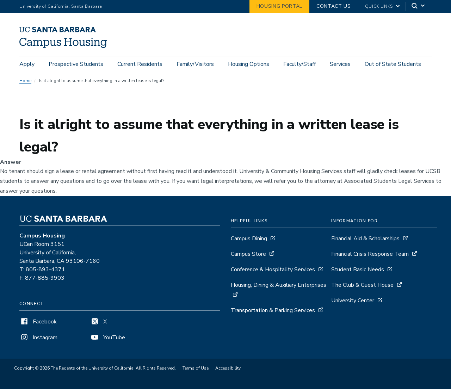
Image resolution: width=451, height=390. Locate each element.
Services (340, 64)
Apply (27, 64)
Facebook (38, 323)
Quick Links (379, 6)
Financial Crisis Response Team (370, 255)
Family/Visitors (195, 64)
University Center (352, 301)
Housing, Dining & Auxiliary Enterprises (278, 286)
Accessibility (228, 369)
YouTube (107, 338)
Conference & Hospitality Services (273, 270)
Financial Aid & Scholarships (365, 239)
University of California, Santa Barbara (60, 6)
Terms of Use (196, 369)
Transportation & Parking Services (273, 311)
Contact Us (333, 6)
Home (25, 82)
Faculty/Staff (299, 64)
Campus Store (248, 255)
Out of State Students (393, 64)
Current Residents (139, 64)
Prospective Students (76, 64)
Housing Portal (279, 6)
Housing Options (248, 64)
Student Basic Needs (357, 270)
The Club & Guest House (362, 286)
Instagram (38, 338)
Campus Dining (249, 239)
